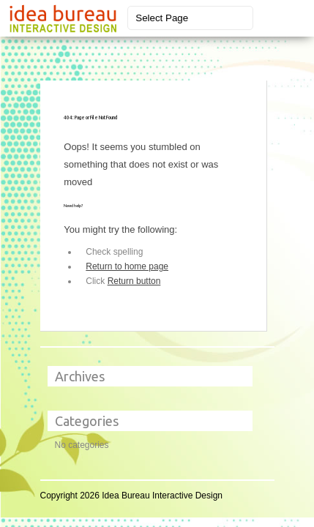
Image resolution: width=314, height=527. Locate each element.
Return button (134, 281)
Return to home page (127, 266)
